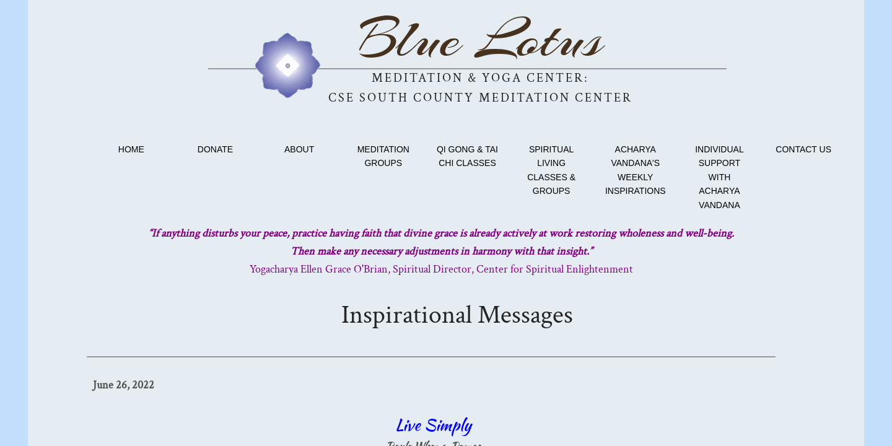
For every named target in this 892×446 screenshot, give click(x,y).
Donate (215, 149)
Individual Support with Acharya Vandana (719, 177)
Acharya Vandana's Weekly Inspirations (635, 170)
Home (131, 149)
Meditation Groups (383, 156)
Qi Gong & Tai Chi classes (467, 156)
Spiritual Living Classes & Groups (551, 170)
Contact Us (803, 149)
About (299, 149)
